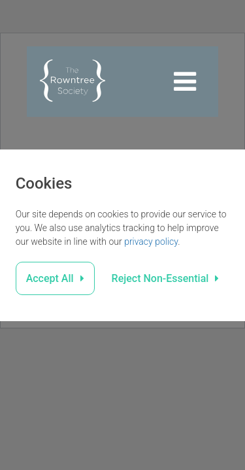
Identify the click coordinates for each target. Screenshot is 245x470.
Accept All (50, 278)
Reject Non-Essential (160, 278)
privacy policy (151, 241)
